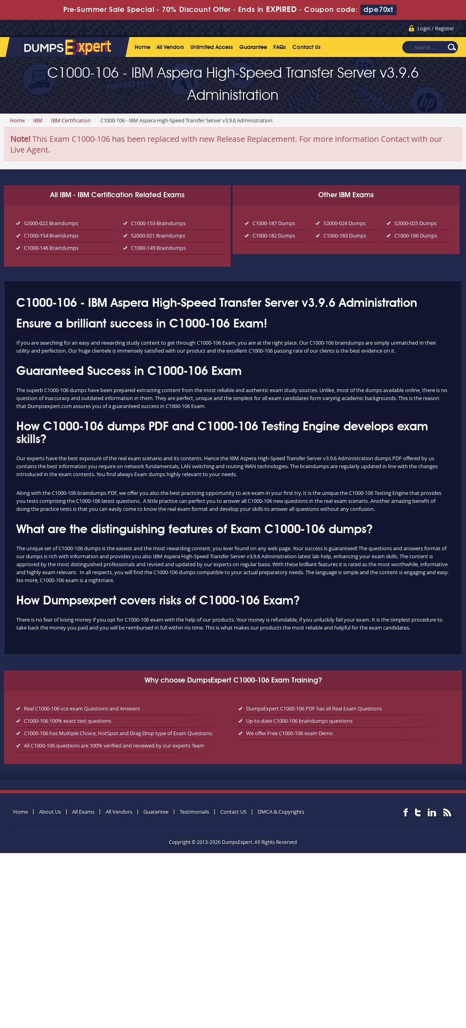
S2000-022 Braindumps (51, 223)
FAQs (279, 47)
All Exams (83, 811)
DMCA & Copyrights (281, 811)
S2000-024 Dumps (344, 223)
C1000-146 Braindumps (51, 247)
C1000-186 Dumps (415, 235)
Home (142, 47)
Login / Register (435, 28)
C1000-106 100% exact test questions (67, 720)
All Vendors (170, 47)
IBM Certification (71, 120)
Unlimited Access (211, 47)
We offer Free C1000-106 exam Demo (289, 733)
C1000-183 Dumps (344, 235)
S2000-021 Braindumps (158, 235)
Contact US (233, 811)
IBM (38, 120)
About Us (50, 811)
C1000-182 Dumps (274, 235)
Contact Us (306, 47)
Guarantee (253, 47)
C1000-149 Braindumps (158, 247)
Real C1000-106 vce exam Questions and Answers (82, 708)
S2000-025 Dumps (415, 223)
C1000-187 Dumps (274, 223)
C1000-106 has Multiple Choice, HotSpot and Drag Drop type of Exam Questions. (118, 733)
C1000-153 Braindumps (158, 223)
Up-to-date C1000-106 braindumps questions (299, 720)
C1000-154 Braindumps (51, 235)
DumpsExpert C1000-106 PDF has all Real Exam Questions (314, 708)
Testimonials (194, 811)
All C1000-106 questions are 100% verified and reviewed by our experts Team (114, 745)
